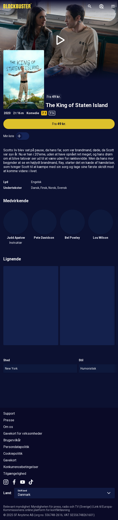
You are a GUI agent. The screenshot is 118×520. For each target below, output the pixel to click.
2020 (7, 113)
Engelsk (36, 182)
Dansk (35, 187)
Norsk (52, 187)
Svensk (62, 187)
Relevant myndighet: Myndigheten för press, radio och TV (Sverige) (47, 506)
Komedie (33, 113)
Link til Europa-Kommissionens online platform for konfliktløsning (58, 508)
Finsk (44, 187)
